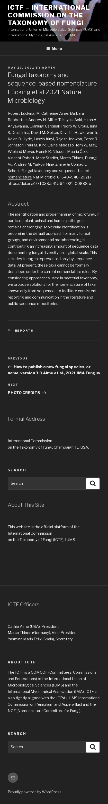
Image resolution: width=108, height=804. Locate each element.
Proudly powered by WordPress (34, 792)
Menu (54, 48)
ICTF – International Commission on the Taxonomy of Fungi (49, 15)
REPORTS (24, 330)
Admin (48, 67)
